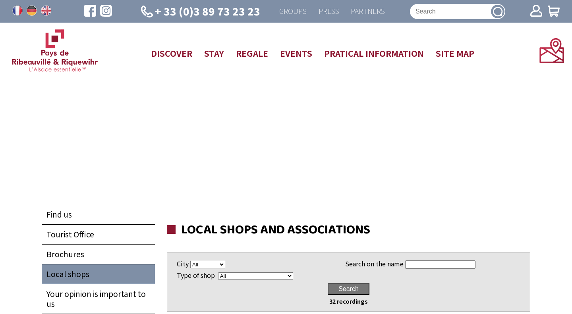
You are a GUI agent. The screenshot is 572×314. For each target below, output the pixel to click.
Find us (59, 214)
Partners (368, 11)
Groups (292, 11)
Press (328, 11)
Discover (171, 53)
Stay (214, 53)
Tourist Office (70, 234)
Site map (455, 53)
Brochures (65, 254)
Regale (252, 53)
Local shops (67, 273)
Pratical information (374, 53)
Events (296, 53)
